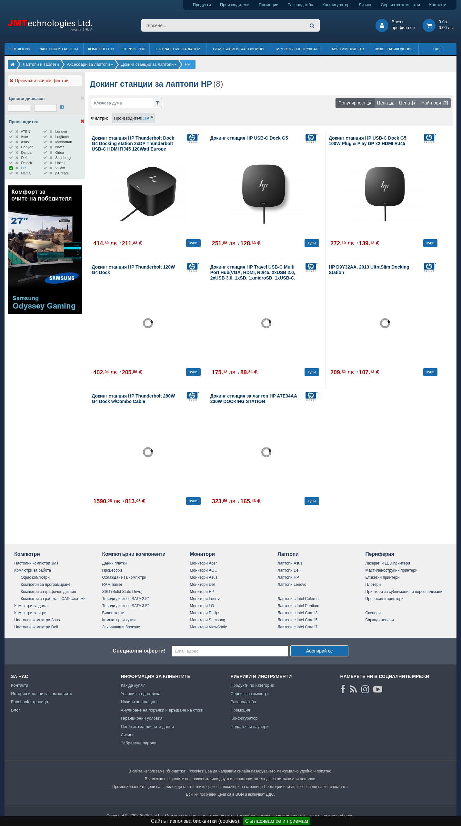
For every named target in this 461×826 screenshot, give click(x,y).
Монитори (202, 554)
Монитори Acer (203, 563)
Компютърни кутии (118, 620)
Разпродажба (300, 4)
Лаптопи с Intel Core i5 (298, 620)
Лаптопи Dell (289, 570)
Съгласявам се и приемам (276, 821)
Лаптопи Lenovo (292, 584)
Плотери (373, 584)
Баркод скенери (380, 620)
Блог (15, 710)
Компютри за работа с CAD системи (53, 598)
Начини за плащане (140, 701)
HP (146, 118)
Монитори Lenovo (205, 598)
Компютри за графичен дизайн (48, 591)
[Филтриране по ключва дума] (122, 103)
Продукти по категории (252, 685)
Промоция (240, 710)
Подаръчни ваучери (249, 726)
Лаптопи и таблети (58, 49)
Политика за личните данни (147, 726)
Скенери (373, 613)
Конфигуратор (335, 4)
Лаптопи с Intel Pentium (298, 606)
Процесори (112, 570)
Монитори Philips (205, 613)
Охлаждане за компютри (124, 577)
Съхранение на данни (178, 49)
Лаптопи (288, 554)
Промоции (268, 4)
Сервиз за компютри (400, 4)
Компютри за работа (32, 570)
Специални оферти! (139, 651)
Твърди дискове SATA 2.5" (125, 598)
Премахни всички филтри (39, 80)
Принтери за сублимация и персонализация (405, 591)
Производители (235, 4)
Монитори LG (202, 606)
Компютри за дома (30, 606)
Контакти (437, 4)
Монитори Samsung (207, 620)
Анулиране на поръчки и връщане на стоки (162, 710)
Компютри (19, 49)
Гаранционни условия (141, 718)
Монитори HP (202, 591)
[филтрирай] (62, 107)
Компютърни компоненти (133, 554)
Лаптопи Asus (290, 563)
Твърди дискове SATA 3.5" (125, 606)
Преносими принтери (385, 598)
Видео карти (113, 613)
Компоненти (101, 49)
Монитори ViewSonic (208, 627)
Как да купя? (133, 685)
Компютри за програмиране (45, 584)
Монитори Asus (203, 577)
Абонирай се (319, 651)
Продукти (202, 4)
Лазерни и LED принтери (388, 563)
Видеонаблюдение (394, 49)
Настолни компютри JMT (36, 563)
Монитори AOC (203, 570)
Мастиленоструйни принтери (391, 570)
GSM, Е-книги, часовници (238, 49)
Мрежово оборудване (298, 49)
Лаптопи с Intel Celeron (298, 598)
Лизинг (365, 4)
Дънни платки (114, 563)
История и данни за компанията (41, 693)
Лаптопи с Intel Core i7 (298, 627)
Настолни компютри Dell (36, 627)
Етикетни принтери (383, 577)
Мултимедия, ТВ (348, 49)
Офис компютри (35, 577)
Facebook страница (29, 701)
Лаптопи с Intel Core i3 (298, 613)
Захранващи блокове (121, 627)
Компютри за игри (30, 613)
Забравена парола (138, 743)
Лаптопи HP (288, 577)
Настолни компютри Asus (37, 620)
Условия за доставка (140, 693)
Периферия (134, 49)
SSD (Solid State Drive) (122, 591)
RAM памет (112, 584)
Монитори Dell (202, 584)
